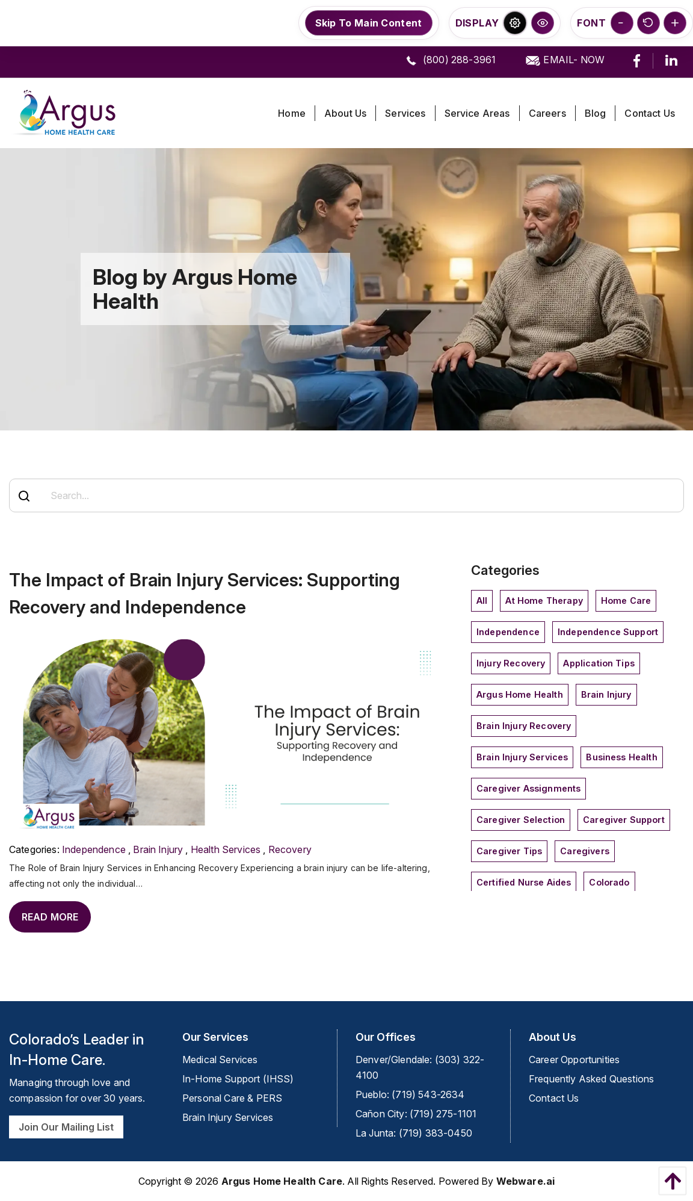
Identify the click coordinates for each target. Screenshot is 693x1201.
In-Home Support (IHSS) (238, 1079)
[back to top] (669, 1181)
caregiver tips (509, 851)
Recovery (290, 849)
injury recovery (510, 663)
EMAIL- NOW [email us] (564, 61)
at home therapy (543, 600)
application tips (599, 663)
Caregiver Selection (520, 820)
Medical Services (220, 1060)
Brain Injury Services (522, 757)
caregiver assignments (528, 788)
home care (626, 600)
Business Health (621, 757)
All (481, 600)
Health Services (225, 849)
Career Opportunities (574, 1060)
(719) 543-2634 (428, 1094)
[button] (515, 22)
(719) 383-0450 (435, 1133)
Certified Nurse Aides (523, 882)
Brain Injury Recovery (523, 726)
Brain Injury (158, 849)
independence (94, 849)
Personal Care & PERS (232, 1098)
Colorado (609, 882)
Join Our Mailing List (66, 1127)
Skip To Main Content (368, 23)
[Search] (24, 497)
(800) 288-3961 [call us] (449, 61)
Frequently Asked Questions (591, 1079)
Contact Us (554, 1098)
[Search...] (346, 495)
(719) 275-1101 (443, 1114)
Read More (50, 917)
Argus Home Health (519, 694)
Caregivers (584, 851)
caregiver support (624, 820)
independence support (608, 632)
